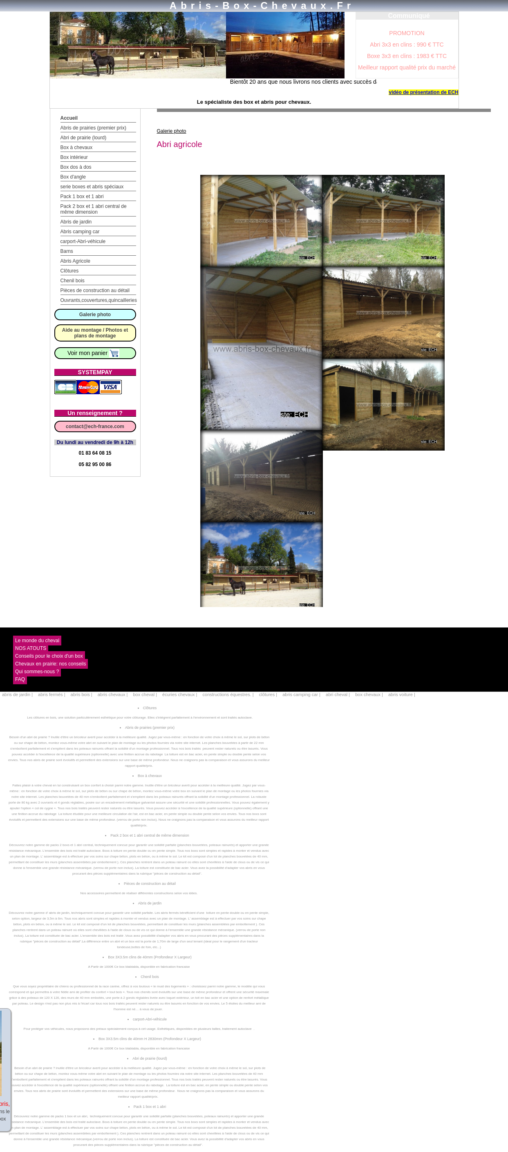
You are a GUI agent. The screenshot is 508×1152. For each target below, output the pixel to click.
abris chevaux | (113, 694)
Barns (66, 251)
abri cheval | (338, 694)
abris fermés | (52, 694)
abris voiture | (401, 694)
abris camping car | (302, 694)
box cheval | (145, 694)
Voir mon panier (93, 353)
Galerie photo (95, 314)
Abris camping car (80, 231)
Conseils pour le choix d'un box (49, 656)
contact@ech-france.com (95, 426)
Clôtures (69, 271)
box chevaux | (369, 694)
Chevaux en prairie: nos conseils (50, 664)
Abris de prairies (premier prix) (93, 128)
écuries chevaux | (180, 694)
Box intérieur (74, 157)
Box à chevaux (76, 147)
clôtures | (269, 694)
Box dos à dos (76, 167)
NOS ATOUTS (30, 648)
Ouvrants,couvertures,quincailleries (98, 300)
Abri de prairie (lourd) (83, 138)
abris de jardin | (18, 694)
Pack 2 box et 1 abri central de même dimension (93, 209)
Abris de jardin (76, 222)
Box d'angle (73, 177)
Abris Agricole (75, 261)
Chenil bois (72, 281)
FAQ (20, 679)
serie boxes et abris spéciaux (92, 187)
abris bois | (82, 694)
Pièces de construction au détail (95, 290)
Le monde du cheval (37, 640)
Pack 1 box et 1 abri (82, 196)
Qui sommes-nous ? (37, 671)
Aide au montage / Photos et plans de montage (95, 333)
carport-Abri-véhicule (83, 241)
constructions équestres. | (229, 694)
